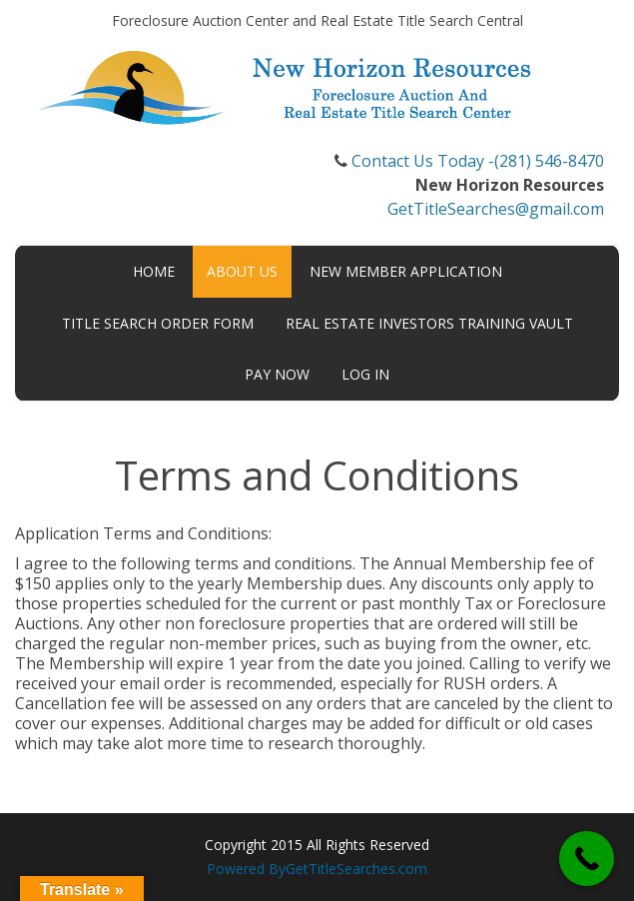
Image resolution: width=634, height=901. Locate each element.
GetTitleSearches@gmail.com (495, 209)
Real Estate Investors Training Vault (429, 323)
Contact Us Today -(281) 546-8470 (477, 161)
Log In (365, 374)
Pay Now (277, 374)
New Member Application (406, 271)
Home (154, 271)
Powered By (246, 868)
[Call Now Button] (586, 858)
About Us (242, 271)
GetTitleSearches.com (356, 868)
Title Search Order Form (158, 323)
